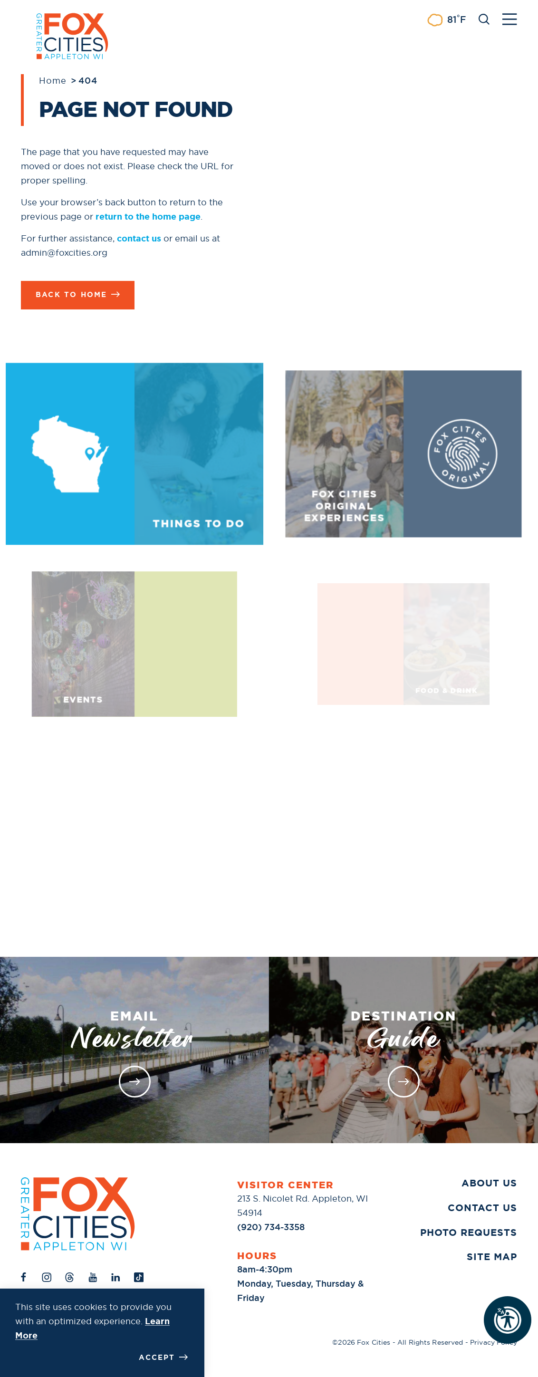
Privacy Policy (493, 1342)
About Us (489, 1183)
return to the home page (148, 216)
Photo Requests (468, 1232)
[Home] (78, 1214)
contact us (139, 238)
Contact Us (482, 1208)
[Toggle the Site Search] (484, 18)
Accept (163, 1357)
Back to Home (78, 294)
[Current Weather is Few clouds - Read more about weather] (446, 20)
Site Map (492, 1257)
